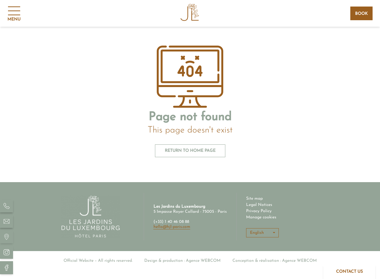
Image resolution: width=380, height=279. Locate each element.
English (257, 233)
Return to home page (190, 151)
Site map (254, 198)
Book (361, 14)
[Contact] (349, 272)
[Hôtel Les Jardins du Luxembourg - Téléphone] (6, 205)
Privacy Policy (259, 211)
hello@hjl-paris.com (171, 227)
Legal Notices (259, 205)
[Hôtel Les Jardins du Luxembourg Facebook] (6, 267)
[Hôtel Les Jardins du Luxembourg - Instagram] (6, 252)
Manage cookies (261, 217)
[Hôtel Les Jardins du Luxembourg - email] (6, 221)
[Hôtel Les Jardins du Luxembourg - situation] (6, 236)
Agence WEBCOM (203, 260)
